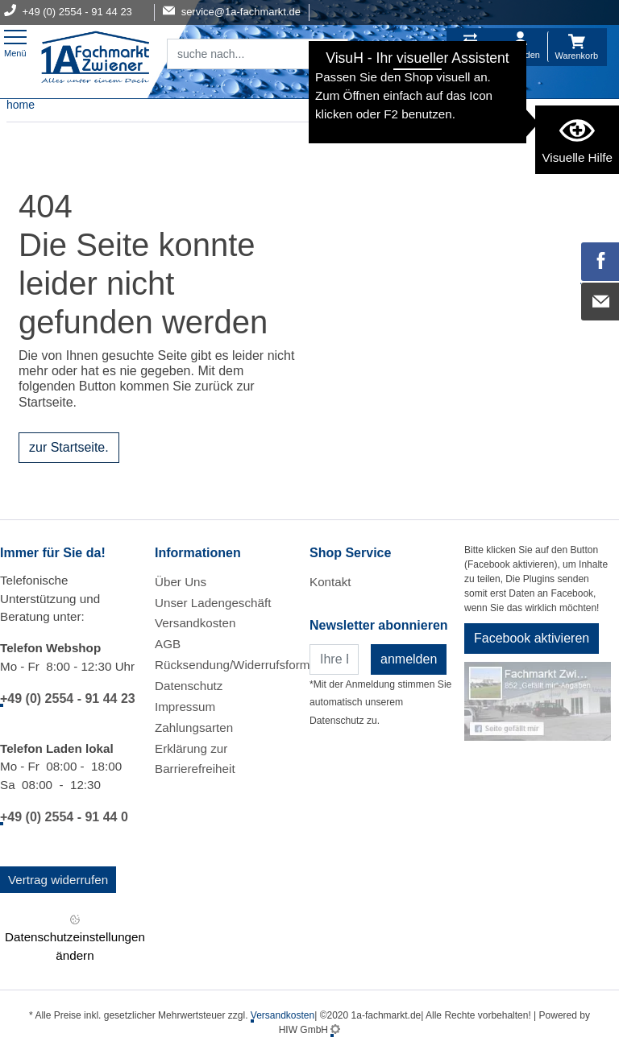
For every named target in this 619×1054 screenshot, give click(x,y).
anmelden (408, 659)
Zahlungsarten (194, 727)
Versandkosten (195, 623)
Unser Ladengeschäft (213, 603)
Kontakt (330, 582)
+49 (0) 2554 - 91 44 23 (67, 698)
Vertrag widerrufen (58, 880)
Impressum (185, 706)
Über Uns (180, 582)
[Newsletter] (334, 659)
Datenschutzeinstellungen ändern (75, 936)
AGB (168, 644)
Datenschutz (188, 685)
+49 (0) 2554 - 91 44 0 (64, 817)
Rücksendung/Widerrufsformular (242, 665)
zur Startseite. (69, 447)
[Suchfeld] (240, 54)
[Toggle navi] (15, 41)
